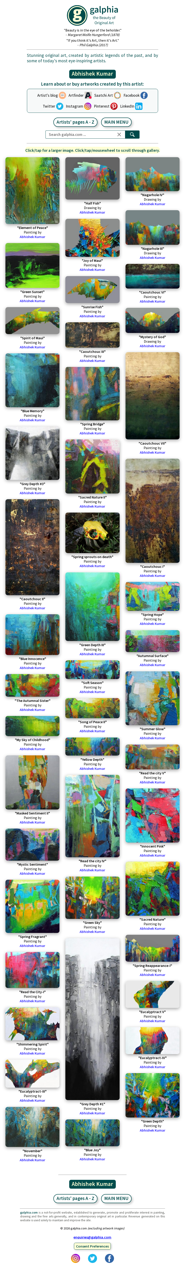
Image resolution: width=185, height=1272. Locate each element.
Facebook (131, 95)
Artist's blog (47, 95)
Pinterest (101, 106)
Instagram (74, 106)
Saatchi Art (103, 95)
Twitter (49, 106)
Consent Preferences (92, 1246)
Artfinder (76, 95)
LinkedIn (127, 106)
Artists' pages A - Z (75, 122)
